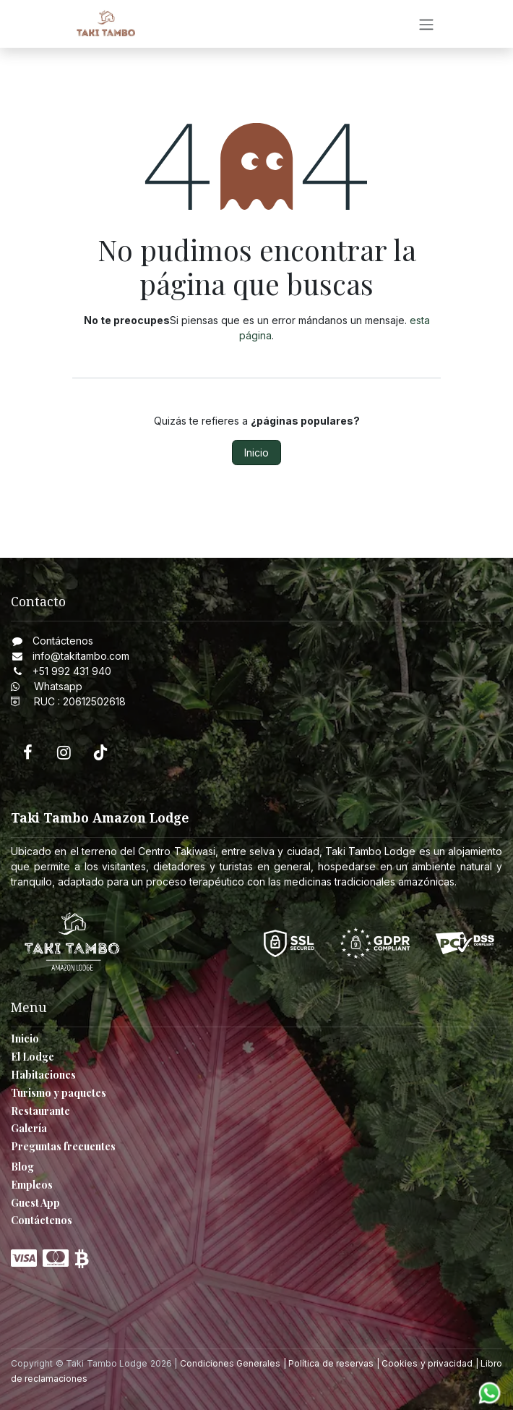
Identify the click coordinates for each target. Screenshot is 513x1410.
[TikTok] (100, 752)
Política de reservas (331, 1363)
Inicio (256, 452)
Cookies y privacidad (427, 1363)
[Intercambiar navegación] (426, 24)
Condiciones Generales (230, 1363)
